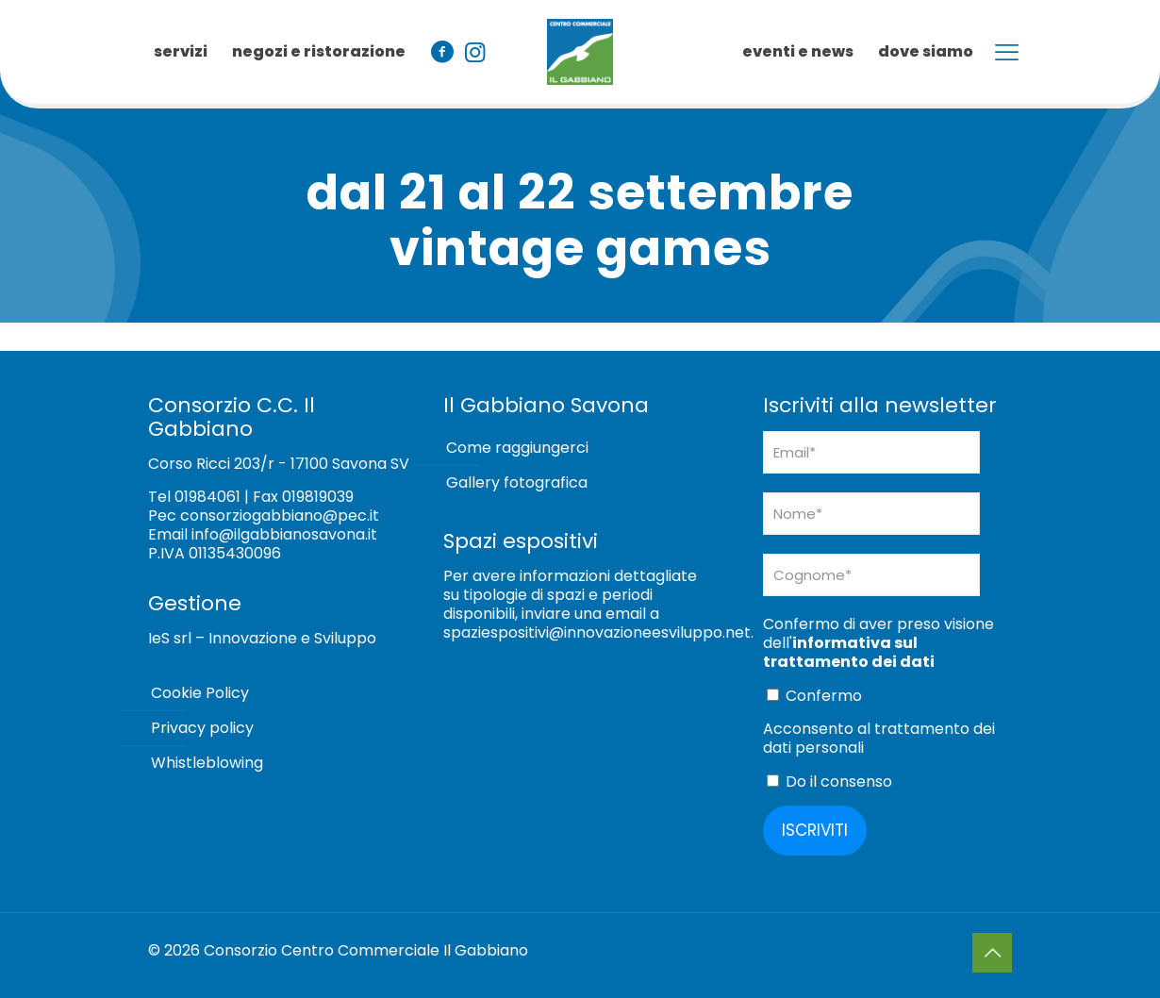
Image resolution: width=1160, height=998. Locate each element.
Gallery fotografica (517, 482)
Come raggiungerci (517, 447)
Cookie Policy (200, 693)
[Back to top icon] (992, 953)
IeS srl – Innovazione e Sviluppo (262, 638)
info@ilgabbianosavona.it (284, 534)
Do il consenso (829, 781)
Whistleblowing (207, 762)
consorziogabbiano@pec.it (279, 515)
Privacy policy (202, 728)
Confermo (814, 696)
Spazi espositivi (520, 541)
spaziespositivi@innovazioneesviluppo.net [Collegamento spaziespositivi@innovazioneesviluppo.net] (597, 632)
